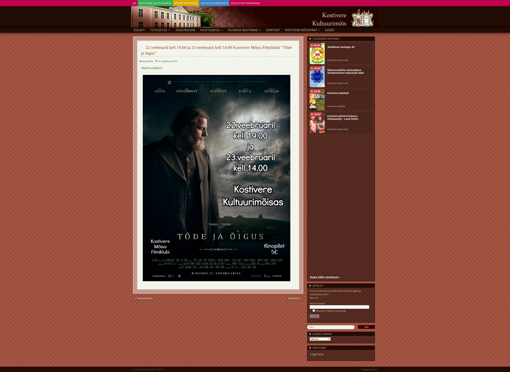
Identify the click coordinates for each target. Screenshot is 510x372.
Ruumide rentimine (243, 29)
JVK (136, 2)
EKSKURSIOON (185, 29)
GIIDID (329, 29)
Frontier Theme (369, 369)
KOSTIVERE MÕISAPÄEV (301, 29)
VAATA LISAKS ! (152, 67)
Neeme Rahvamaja (195, 2)
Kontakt (273, 29)
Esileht (139, 29)
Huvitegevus (210, 29)
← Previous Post (143, 297)
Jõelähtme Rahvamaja (261, 2)
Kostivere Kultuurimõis (160, 2)
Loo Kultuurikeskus (226, 2)
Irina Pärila (147, 60)
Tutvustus (158, 29)
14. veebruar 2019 (167, 60)
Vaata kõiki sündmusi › (325, 276)
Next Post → (295, 297)
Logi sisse (316, 353)
